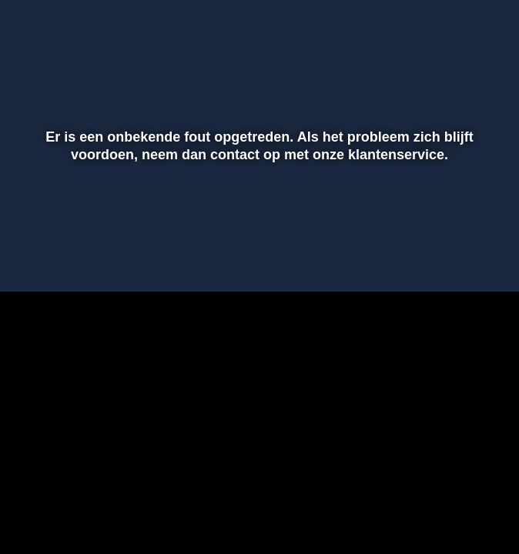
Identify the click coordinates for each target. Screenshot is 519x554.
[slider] (257, 225)
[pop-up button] (453, 257)
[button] (31, 257)
